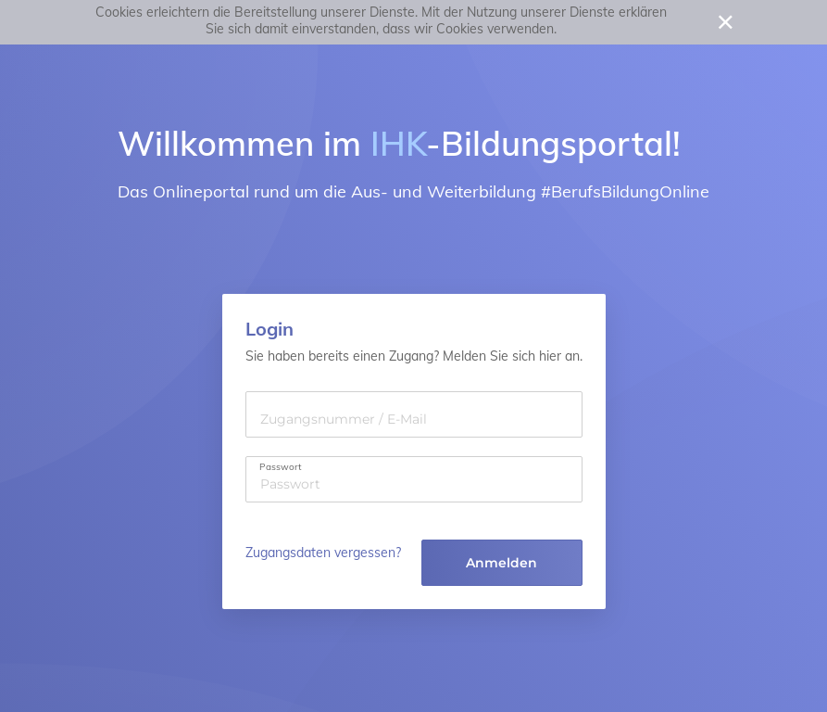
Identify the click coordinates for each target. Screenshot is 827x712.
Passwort (280, 467)
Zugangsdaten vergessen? (323, 552)
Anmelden (501, 562)
